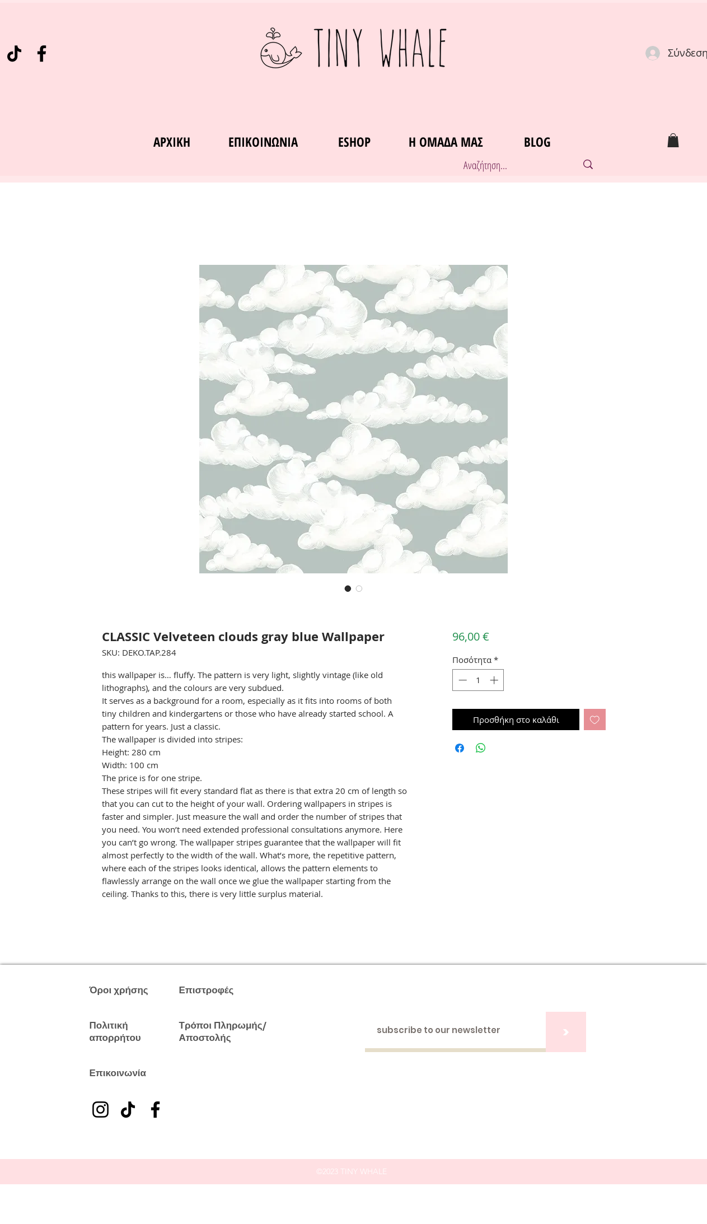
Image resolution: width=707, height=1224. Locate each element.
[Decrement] (461, 680)
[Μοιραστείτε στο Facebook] (459, 748)
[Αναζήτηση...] (508, 165)
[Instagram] (100, 1109)
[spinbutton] (478, 680)
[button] (673, 140)
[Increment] (495, 680)
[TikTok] (14, 53)
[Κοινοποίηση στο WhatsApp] (481, 748)
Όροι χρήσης (119, 990)
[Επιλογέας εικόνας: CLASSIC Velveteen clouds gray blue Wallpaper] (348, 588)
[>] (566, 1032)
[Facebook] (42, 53)
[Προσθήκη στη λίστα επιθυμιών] (595, 720)
